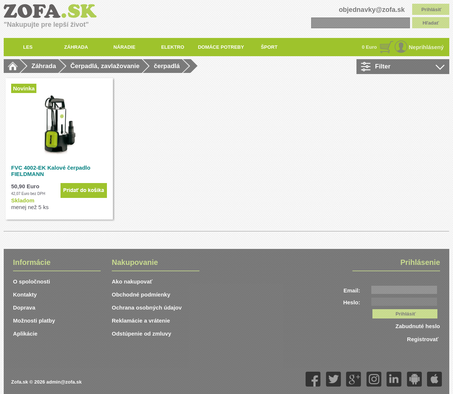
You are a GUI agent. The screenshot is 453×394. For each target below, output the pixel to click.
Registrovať (423, 339)
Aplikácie (25, 333)
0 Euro (369, 47)
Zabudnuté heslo (417, 326)
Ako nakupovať (132, 281)
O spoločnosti (31, 281)
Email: (351, 290)
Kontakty (25, 294)
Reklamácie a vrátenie (141, 320)
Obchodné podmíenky (141, 294)
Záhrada (44, 66)
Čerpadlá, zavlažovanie (105, 66)
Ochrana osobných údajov (147, 307)
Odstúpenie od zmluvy (141, 333)
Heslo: (351, 302)
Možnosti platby (34, 320)
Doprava (24, 307)
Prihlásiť (431, 9)
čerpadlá (167, 66)
